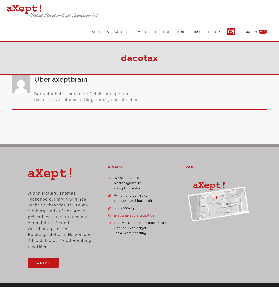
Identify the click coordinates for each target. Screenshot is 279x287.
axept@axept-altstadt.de (134, 215)
